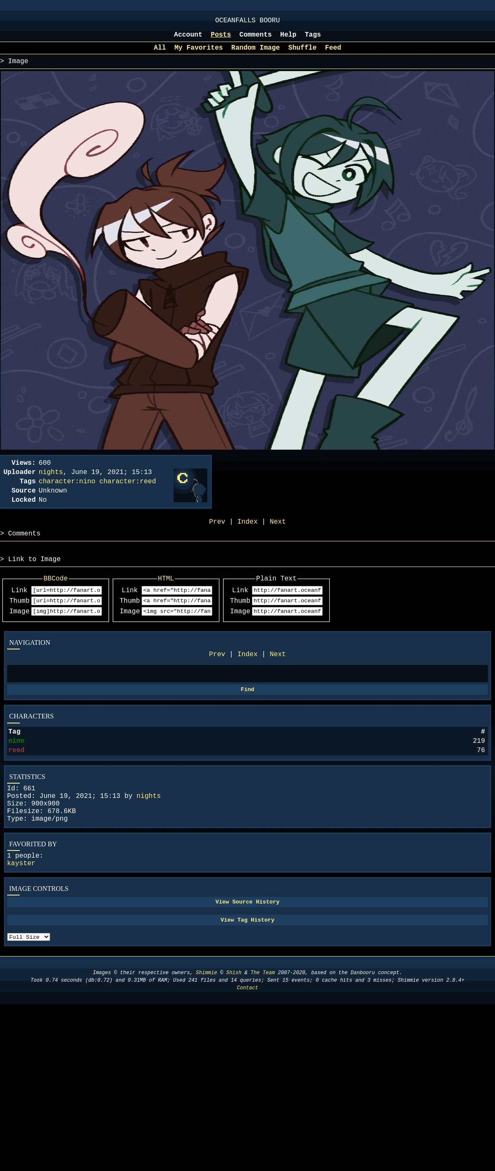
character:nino (67, 492)
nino (16, 771)
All (160, 53)
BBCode (65, 597)
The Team (263, 1024)
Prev (217, 679)
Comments (255, 39)
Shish (233, 1024)
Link (19, 610)
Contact (247, 1040)
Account (188, 39)
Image (19, 634)
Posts (221, 39)
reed (16, 782)
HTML (193, 597)
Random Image (255, 53)
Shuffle (302, 53)
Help (288, 39)
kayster (21, 907)
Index (247, 679)
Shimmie (206, 1024)
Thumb (19, 622)
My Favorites (198, 53)
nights (148, 831)
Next (278, 679)
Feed (333, 53)
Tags (313, 39)
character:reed (127, 492)
